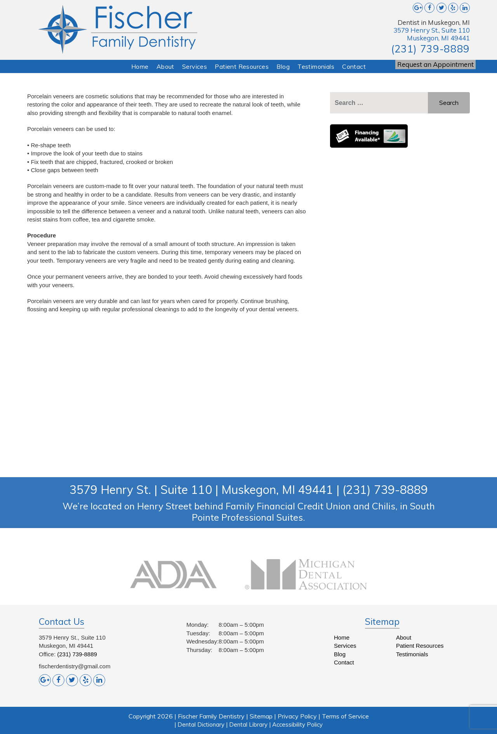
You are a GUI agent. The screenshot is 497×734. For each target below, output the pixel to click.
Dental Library (248, 724)
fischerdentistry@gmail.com (74, 666)
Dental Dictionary (200, 724)
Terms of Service (345, 716)
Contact (354, 66)
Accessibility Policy (297, 724)
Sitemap (261, 716)
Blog (283, 66)
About (165, 66)
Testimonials (315, 66)
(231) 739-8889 (430, 48)
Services (194, 66)
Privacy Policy (297, 716)
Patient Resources (242, 66)
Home (140, 66)
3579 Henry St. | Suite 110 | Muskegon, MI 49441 (201, 489)
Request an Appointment (435, 64)
